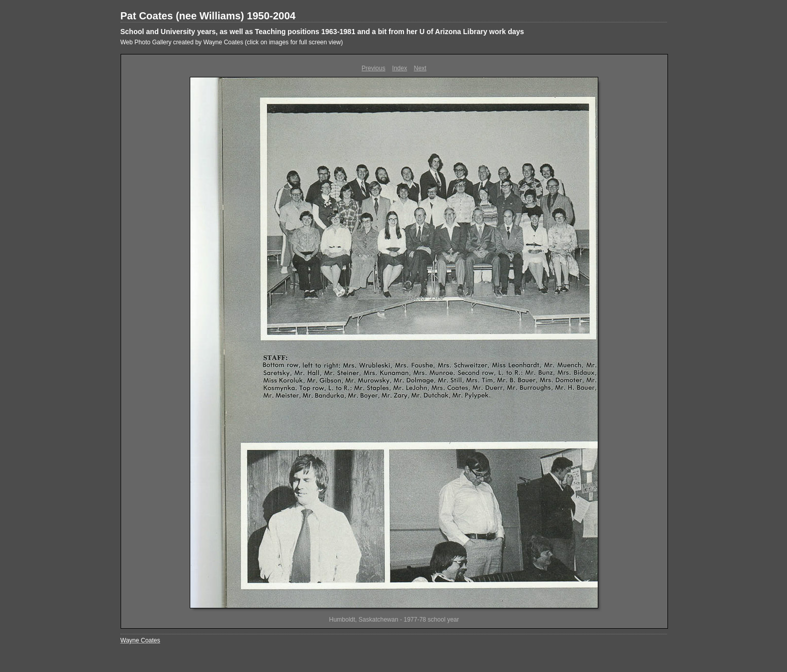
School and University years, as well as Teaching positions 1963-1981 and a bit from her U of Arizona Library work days (322, 31)
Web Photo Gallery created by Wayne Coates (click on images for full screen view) (232, 42)
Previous (374, 68)
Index (399, 68)
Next (420, 68)
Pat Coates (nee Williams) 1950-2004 (208, 15)
